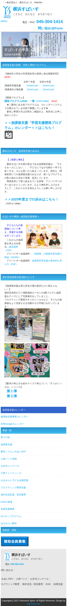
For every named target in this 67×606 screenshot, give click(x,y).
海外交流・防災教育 (32, 584)
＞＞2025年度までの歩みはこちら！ (31, 199)
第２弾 (12, 396)
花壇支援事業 (7, 509)
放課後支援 (6, 444)
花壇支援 (58, 584)
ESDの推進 (6, 502)
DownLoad (32, 85)
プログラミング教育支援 (13, 487)
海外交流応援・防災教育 (13, 494)
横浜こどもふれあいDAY (13, 451)
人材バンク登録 (9, 458)
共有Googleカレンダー (12, 424)
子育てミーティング (11, 473)
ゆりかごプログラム (11, 516)
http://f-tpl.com (33, 604)
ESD (48, 584)
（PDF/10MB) (26, 101)
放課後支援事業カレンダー (14, 416)
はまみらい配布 (9, 523)
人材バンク (21, 578)
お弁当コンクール (10, 466)
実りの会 (5, 437)
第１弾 (12, 391)
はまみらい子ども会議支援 (14, 480)
